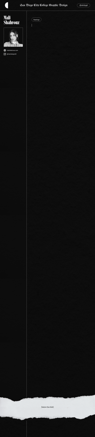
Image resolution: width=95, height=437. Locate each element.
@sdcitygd (83, 5)
